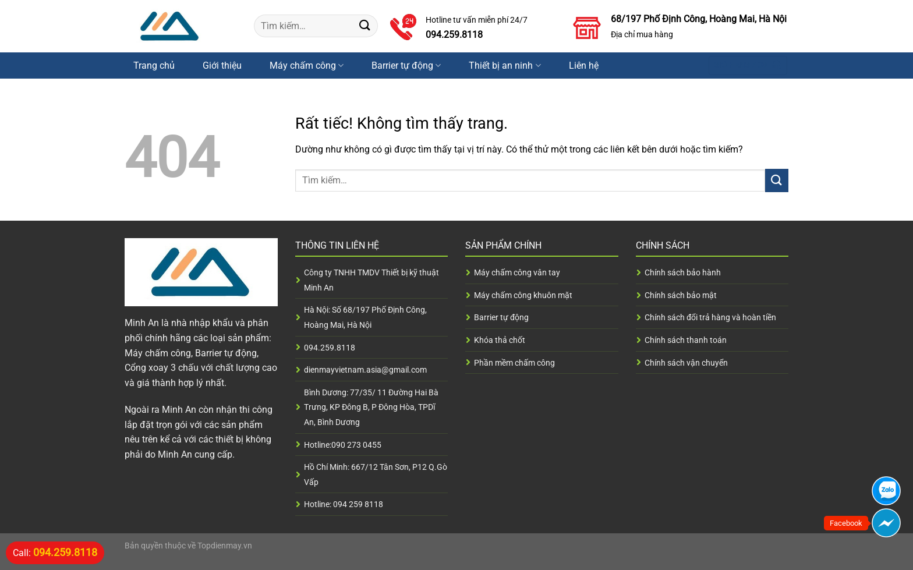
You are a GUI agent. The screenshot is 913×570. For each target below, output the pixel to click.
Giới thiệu (222, 65)
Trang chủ (154, 65)
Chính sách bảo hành (683, 272)
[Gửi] (365, 26)
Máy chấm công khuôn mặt (523, 295)
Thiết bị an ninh (504, 65)
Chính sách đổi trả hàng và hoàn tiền (710, 317)
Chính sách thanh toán (686, 340)
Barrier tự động (406, 65)
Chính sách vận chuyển (686, 362)
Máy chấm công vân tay (517, 272)
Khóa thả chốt (499, 340)
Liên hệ (584, 65)
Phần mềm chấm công (514, 362)
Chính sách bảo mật (681, 295)
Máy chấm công (307, 65)
